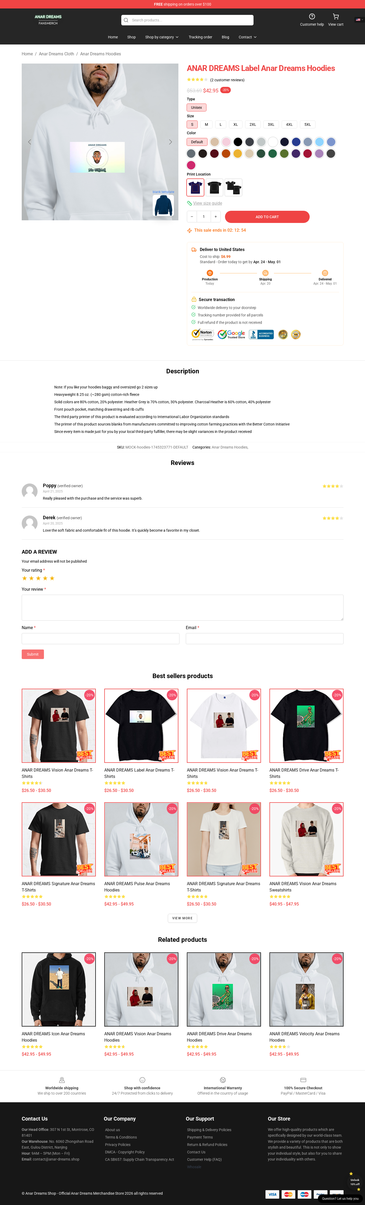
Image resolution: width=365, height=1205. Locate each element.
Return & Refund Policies (207, 1145)
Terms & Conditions (121, 1137)
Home (27, 53)
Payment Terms (200, 1137)
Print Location (199, 174)
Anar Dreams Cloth (56, 53)
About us (112, 1130)
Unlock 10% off (355, 1182)
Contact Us (196, 1152)
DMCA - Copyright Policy (125, 1152)
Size (190, 116)
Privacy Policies (117, 1145)
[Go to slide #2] (114, 231)
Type (191, 99)
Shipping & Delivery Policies (209, 1130)
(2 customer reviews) (227, 80)
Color (191, 133)
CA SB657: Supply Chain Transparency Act (139, 1159)
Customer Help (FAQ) (204, 1159)
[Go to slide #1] (86, 231)
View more (182, 918)
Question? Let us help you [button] (340, 1198)
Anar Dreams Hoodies (100, 53)
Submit (33, 654)
